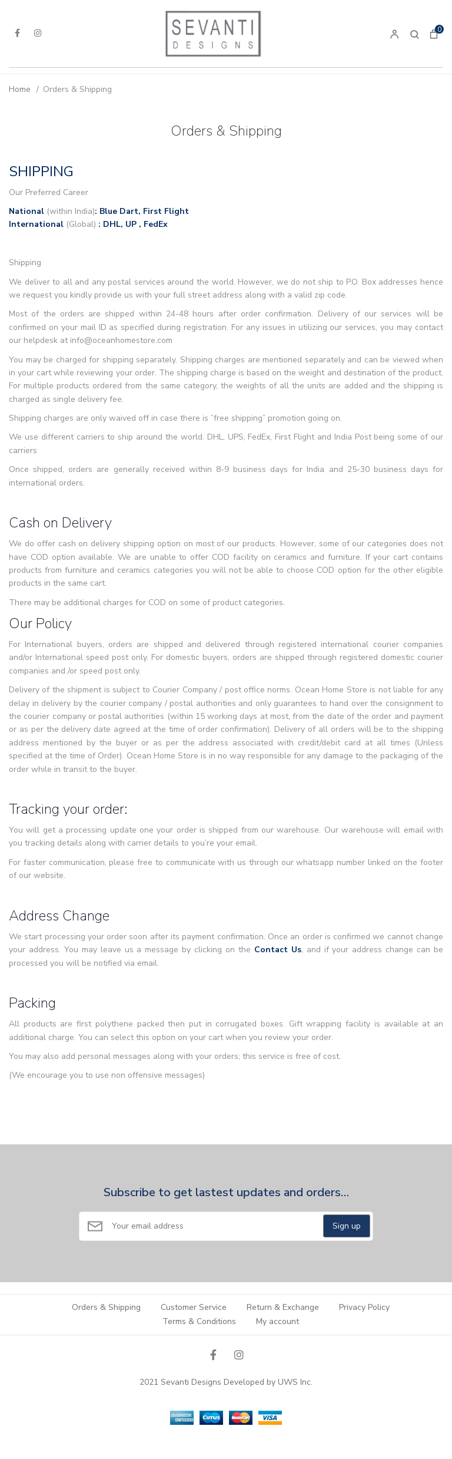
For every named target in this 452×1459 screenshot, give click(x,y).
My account (277, 1321)
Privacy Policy (364, 1307)
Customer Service (194, 1307)
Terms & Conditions (199, 1321)
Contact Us (277, 949)
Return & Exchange (283, 1307)
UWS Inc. (295, 1382)
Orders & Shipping (106, 1307)
